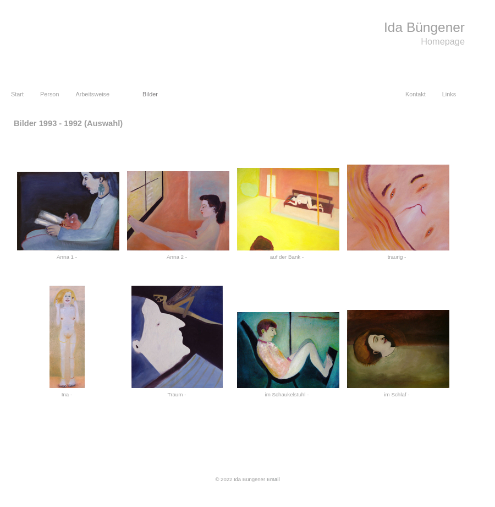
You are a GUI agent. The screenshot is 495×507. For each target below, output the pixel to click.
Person (49, 94)
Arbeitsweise (92, 94)
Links (449, 94)
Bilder (150, 94)
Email (273, 479)
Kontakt (415, 94)
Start (17, 94)
